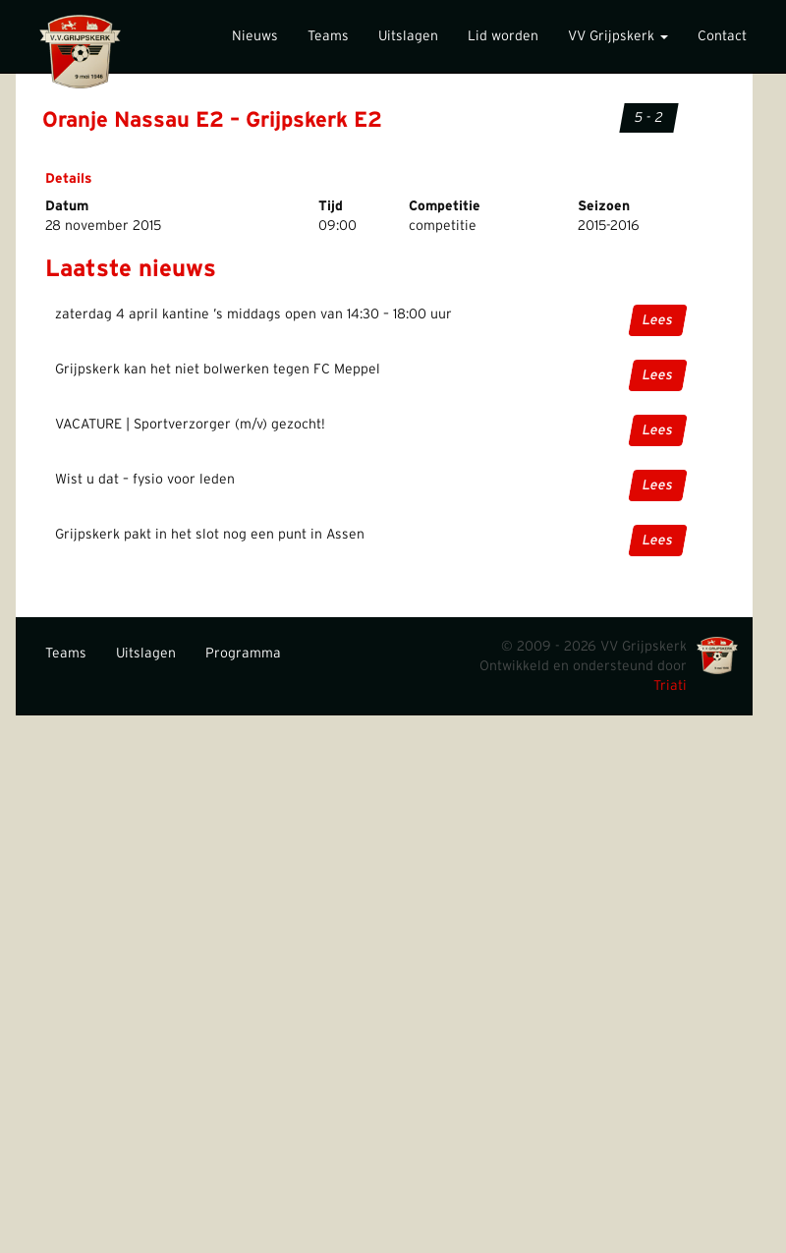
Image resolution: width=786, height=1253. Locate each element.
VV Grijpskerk (618, 36)
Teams (328, 36)
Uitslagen (408, 36)
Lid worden (503, 36)
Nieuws (255, 36)
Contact (722, 36)
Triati (670, 686)
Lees (658, 320)
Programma (243, 653)
